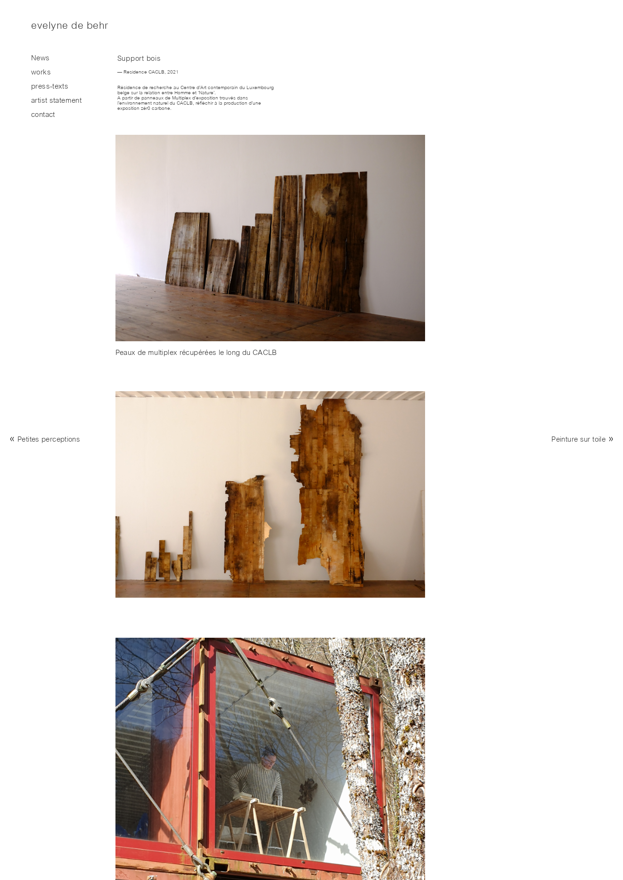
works (41, 72)
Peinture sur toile (578, 440)
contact (43, 115)
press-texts (49, 86)
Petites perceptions (48, 440)
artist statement (56, 101)
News (40, 58)
